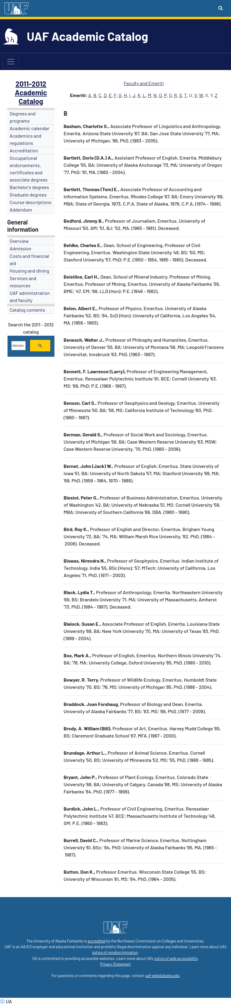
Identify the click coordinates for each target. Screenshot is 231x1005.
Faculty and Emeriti (144, 83)
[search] (17, 345)
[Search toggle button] (220, 7)
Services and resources (23, 281)
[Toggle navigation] (10, 62)
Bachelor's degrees (29, 187)
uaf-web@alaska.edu (162, 975)
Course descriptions (30, 202)
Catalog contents (27, 310)
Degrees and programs (22, 117)
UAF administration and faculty (30, 296)
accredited (97, 941)
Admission (20, 248)
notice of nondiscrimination (115, 952)
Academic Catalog (31, 96)
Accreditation (24, 150)
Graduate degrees (28, 194)
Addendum (21, 209)
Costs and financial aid (29, 259)
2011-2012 (30, 83)
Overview (19, 241)
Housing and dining (29, 270)
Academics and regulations (25, 139)
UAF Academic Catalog (87, 36)
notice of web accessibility (176, 958)
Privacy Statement (115, 964)
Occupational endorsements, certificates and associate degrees (29, 168)
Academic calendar (29, 128)
